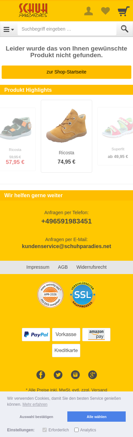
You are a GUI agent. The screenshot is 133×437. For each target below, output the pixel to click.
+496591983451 (66, 221)
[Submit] (124, 29)
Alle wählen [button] (96, 417)
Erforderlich (58, 430)
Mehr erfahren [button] (35, 404)
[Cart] (123, 11)
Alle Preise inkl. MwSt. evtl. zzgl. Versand (68, 389)
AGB (63, 267)
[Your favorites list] (105, 11)
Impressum (38, 267)
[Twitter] (58, 375)
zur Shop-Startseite (67, 71)
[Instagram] (75, 375)
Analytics (88, 430)
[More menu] (88, 11)
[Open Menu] (9, 29)
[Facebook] (40, 375)
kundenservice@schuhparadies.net (66, 246)
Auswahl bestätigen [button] (36, 417)
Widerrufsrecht (91, 267)
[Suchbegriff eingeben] (67, 29)
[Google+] (92, 375)
